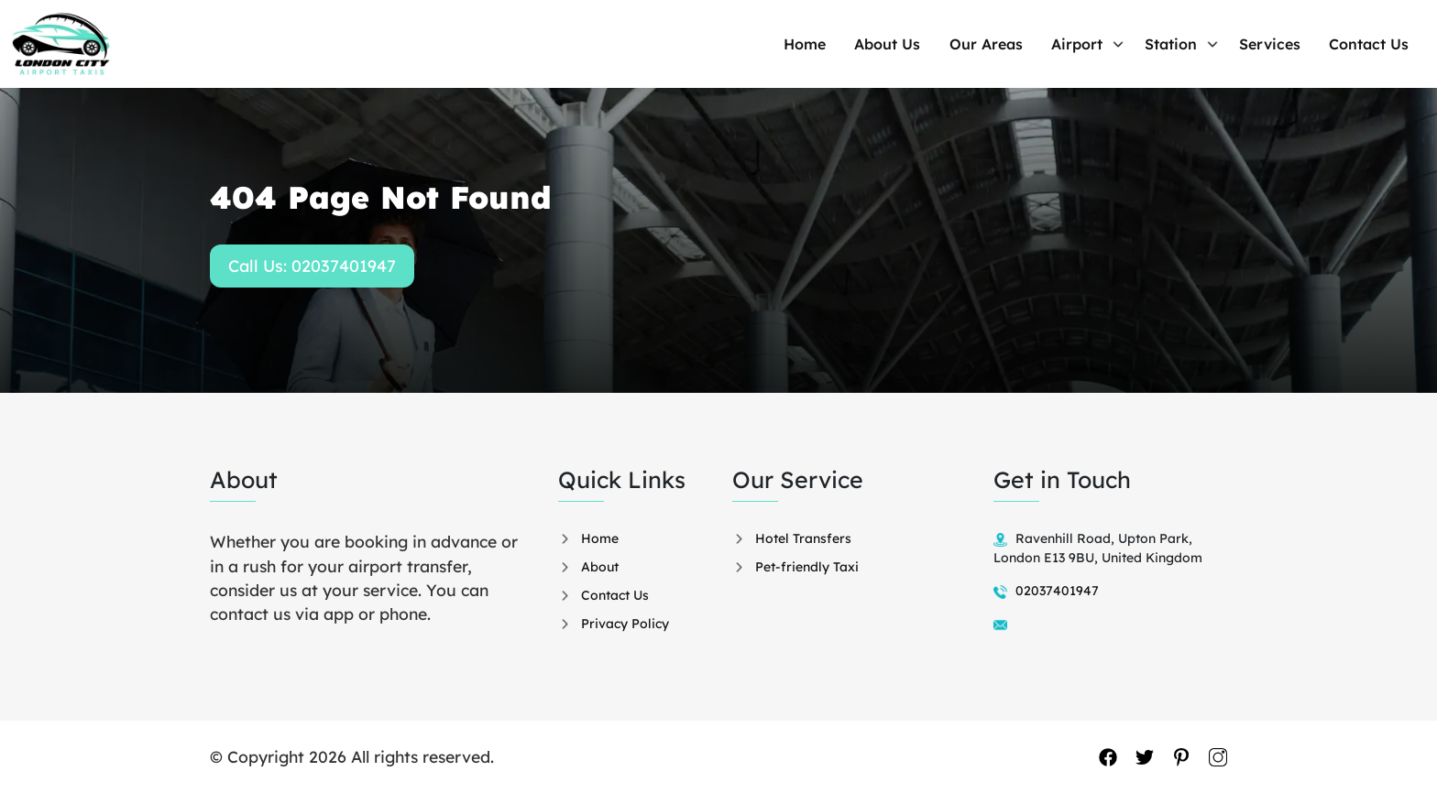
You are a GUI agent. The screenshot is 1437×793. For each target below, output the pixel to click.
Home (850, 44)
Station (1190, 44)
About (600, 567)
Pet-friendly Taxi (807, 567)
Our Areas (1018, 44)
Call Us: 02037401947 (312, 266)
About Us (927, 44)
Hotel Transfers (803, 538)
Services (1282, 44)
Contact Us (1375, 44)
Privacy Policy (625, 623)
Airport (1102, 44)
